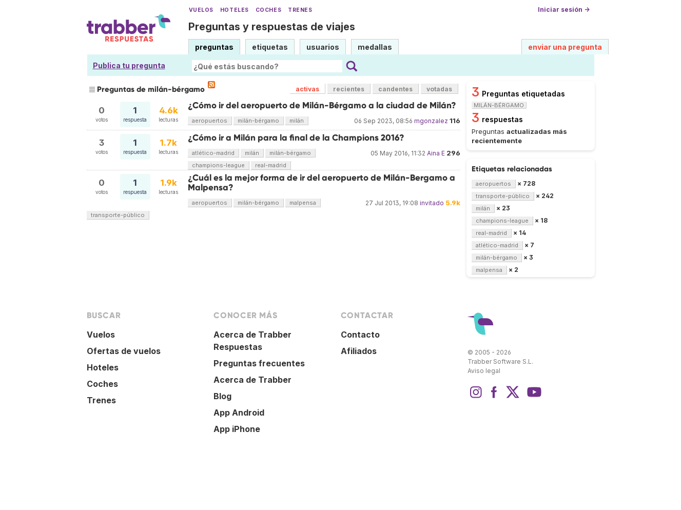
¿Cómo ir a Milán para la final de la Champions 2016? (296, 137)
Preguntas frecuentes (259, 363)
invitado (432, 203)
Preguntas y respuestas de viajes (271, 27)
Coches (268, 10)
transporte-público (118, 215)
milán (296, 120)
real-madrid (270, 165)
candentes (395, 89)
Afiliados (359, 351)
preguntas (214, 47)
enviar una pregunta (565, 47)
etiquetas (270, 47)
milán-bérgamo (258, 120)
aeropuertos (209, 120)
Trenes (300, 10)
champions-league (218, 165)
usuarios (322, 47)
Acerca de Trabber (252, 380)
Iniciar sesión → (564, 9)
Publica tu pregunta (129, 65)
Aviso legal (484, 371)
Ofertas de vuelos (124, 351)
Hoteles (234, 10)
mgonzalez (431, 121)
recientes (348, 89)
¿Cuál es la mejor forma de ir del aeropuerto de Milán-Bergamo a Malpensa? (321, 182)
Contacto (360, 334)
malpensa (302, 202)
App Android (238, 412)
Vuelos (201, 10)
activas (307, 89)
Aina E (436, 153)
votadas (439, 89)
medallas (375, 47)
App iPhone (236, 429)
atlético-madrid (213, 152)
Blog (222, 396)
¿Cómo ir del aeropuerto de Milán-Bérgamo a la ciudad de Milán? (322, 105)
